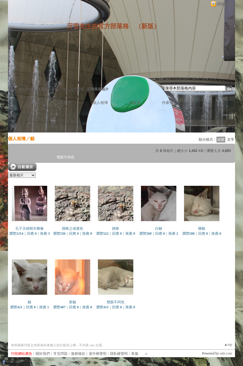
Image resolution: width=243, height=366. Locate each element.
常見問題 (60, 354)
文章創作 (63, 102)
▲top (228, 344)
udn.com (226, 353)
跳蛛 (115, 228)
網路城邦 (224, 4)
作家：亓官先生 (67, 20)
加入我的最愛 (73, 89)
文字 (230, 140)
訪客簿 (135, 102)
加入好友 (25, 89)
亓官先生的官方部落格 (98, 26)
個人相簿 (100, 102)
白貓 (158, 228)
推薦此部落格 (47, 89)
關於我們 (43, 354)
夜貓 (72, 302)
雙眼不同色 (115, 302)
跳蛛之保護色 (72, 228)
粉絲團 (13, 362)
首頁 (34, 102)
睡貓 (201, 228)
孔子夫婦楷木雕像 (29, 228)
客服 (134, 354)
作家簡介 (169, 102)
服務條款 (78, 354)
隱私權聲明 (119, 354)
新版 (147, 26)
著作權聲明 (97, 354)
